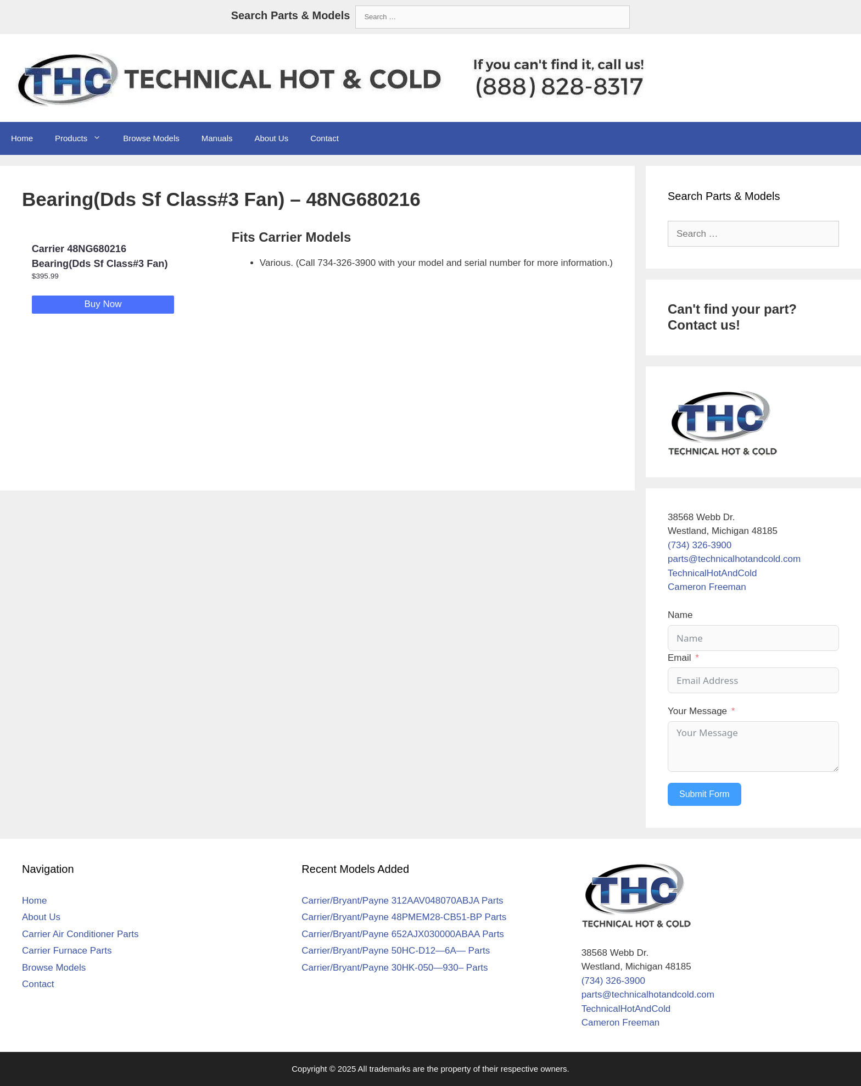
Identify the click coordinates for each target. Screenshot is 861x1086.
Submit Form (704, 794)
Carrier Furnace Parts (66, 950)
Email (679, 658)
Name (680, 615)
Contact (324, 138)
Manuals (217, 138)
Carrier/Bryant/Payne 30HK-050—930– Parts (394, 967)
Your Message (697, 711)
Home (22, 138)
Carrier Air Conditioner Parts (80, 934)
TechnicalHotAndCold (712, 573)
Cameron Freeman (707, 587)
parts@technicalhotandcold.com (734, 559)
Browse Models (151, 138)
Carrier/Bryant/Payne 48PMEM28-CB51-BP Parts (403, 917)
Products (83, 138)
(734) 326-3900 (699, 545)
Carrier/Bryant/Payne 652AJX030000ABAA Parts (402, 934)
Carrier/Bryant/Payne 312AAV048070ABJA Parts (402, 900)
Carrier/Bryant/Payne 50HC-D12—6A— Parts (395, 950)
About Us (271, 138)
